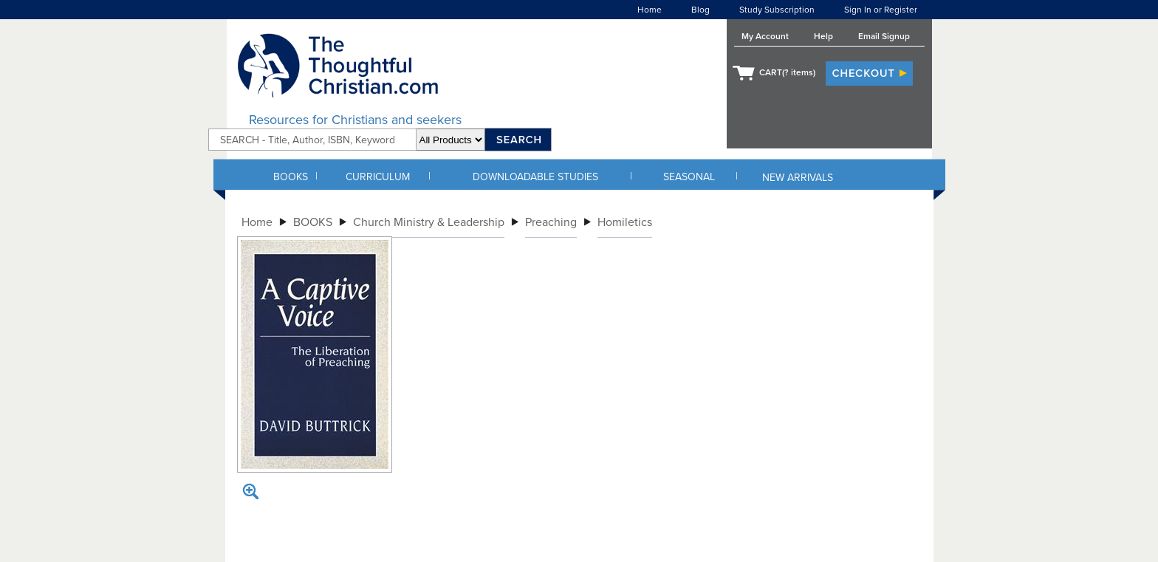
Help (823, 36)
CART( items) (787, 72)
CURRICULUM (378, 177)
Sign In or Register (880, 9)
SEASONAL (689, 177)
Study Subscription (777, 9)
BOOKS (290, 177)
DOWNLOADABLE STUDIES (535, 177)
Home (649, 9)
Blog (700, 9)
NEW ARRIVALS (797, 177)
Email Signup (884, 36)
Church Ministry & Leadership (428, 222)
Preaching (551, 222)
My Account (765, 36)
